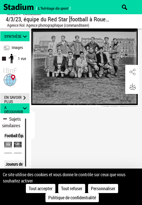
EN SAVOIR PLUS (17, 98)
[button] (10, 79)
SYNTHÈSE (16, 36)
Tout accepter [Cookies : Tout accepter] (41, 188)
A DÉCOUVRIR (16, 108)
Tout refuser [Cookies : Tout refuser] (71, 188)
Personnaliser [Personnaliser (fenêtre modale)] (103, 188)
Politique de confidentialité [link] (72, 197)
